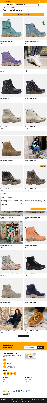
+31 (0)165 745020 (10, 359)
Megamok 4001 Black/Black (6, 98)
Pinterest (14, 373)
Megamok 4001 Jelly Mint (6, 245)
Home (4, 7)
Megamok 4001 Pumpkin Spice (7, 160)
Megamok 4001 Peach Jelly (31, 245)
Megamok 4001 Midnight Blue (31, 98)
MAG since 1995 (28, 379)
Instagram (8, 373)
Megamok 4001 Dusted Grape (7, 70)
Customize (23, 209)
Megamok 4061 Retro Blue (6, 41)
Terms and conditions (31, 401)
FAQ (4, 379)
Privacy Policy (24, 401)
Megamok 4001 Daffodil (30, 160)
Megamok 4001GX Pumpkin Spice (32, 330)
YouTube (11, 373)
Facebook (4, 373)
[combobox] (27, 5)
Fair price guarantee (7, 385)
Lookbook (27, 381)
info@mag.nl (9, 363)
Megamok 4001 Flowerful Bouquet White (9, 274)
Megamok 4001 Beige (5, 126)
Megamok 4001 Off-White (31, 126)
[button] (41, 1)
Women (8, 7)
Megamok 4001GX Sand (5, 302)
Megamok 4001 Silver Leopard (7, 217)
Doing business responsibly (17, 401)
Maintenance (5, 388)
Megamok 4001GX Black (30, 274)
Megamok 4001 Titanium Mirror (7, 188)
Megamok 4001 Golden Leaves (32, 188)
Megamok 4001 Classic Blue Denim (32, 217)
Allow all (38, 209)
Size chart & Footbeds (7, 383)
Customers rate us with (7, 1)
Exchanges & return (7, 381)
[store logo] (10, 4)
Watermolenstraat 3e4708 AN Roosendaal (11, 367)
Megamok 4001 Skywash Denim (32, 41)
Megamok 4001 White (30, 70)
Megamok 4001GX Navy (30, 302)
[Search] (37, 5)
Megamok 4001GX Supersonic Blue (8, 330)
